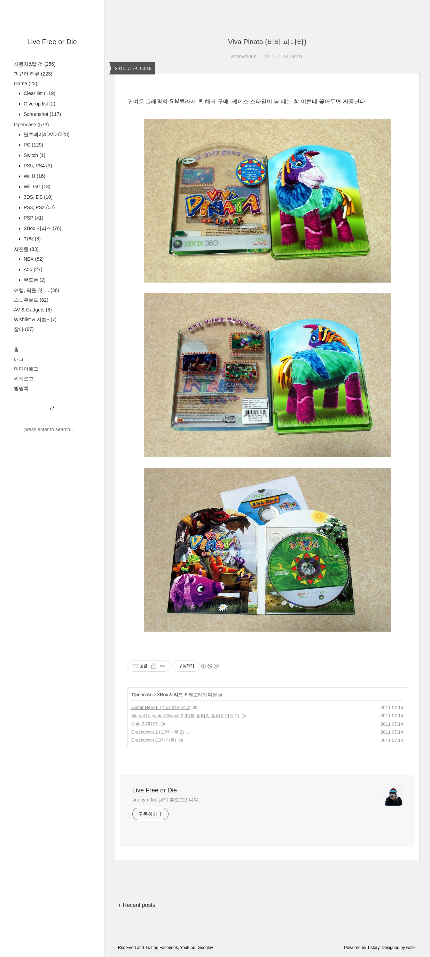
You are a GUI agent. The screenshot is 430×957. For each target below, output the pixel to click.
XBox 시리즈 (41, 228)
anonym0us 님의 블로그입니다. (166, 799)
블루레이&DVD (45, 134)
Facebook (168, 947)
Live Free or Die (52, 42)
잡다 (24, 329)
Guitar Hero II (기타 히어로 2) (160, 707)
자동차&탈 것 (35, 64)
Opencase (31, 124)
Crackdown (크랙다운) (153, 740)
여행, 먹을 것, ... (36, 290)
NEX (33, 259)
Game (25, 83)
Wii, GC (36, 186)
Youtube (187, 947)
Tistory (373, 947)
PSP (32, 218)
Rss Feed (127, 947)
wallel (411, 947)
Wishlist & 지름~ (35, 319)
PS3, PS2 (38, 207)
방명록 (21, 388)
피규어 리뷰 (33, 74)
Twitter (151, 947)
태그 (19, 359)
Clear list (38, 93)
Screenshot (41, 114)
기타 (31, 239)
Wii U (33, 176)
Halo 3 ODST (144, 723)
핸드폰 (34, 280)
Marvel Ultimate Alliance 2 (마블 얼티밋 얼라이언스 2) (185, 715)
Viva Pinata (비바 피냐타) (267, 42)
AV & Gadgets (33, 310)
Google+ (205, 947)
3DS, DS (37, 197)
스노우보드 (31, 300)
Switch (33, 155)
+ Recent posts (136, 905)
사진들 (26, 249)
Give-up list (38, 103)
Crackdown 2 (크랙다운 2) (157, 732)
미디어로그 (26, 369)
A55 (32, 269)
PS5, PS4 (37, 165)
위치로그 (23, 378)
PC (32, 145)
